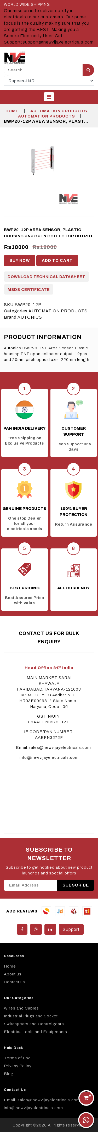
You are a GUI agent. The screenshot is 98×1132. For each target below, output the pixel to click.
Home (12, 111)
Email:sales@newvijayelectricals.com (53, 747)
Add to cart (57, 260)
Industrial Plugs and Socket (31, 1016)
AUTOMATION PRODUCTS (58, 111)
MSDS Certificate (29, 289)
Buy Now (19, 260)
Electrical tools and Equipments (35, 1032)
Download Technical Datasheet (46, 277)
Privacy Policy (17, 1066)
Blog (8, 1074)
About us (12, 974)
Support (71, 929)
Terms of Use (17, 1058)
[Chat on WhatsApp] (86, 1120)
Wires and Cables (21, 1008)
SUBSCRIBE (75, 885)
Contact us (14, 982)
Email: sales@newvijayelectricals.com (42, 1100)
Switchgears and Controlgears (34, 1024)
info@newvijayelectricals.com (49, 757)
